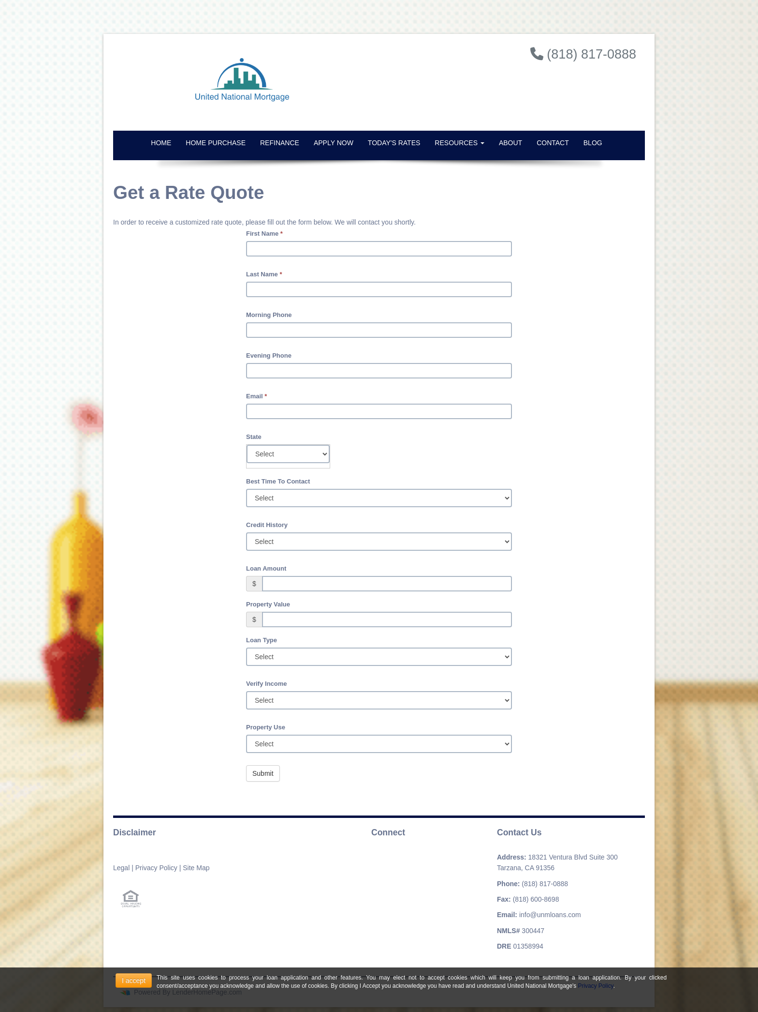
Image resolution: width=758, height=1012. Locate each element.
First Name (264, 233)
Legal (121, 868)
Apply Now (333, 143)
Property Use (265, 727)
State (254, 436)
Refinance (279, 143)
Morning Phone (269, 314)
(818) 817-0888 (545, 884)
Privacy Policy (156, 868)
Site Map (196, 868)
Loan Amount (266, 568)
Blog (592, 143)
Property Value (268, 604)
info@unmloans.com (550, 915)
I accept (134, 980)
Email (256, 396)
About (510, 143)
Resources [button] (459, 143)
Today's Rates (394, 143)
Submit (263, 773)
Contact (553, 143)
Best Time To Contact (278, 481)
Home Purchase (216, 143)
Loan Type (261, 640)
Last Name (264, 274)
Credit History (267, 525)
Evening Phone (269, 355)
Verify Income (266, 683)
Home (161, 143)
